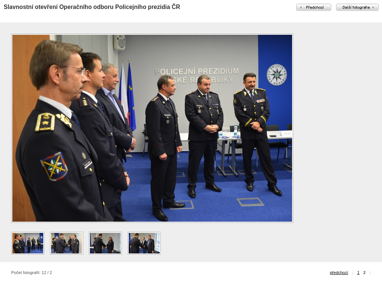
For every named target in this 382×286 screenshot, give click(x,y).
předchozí (339, 272)
